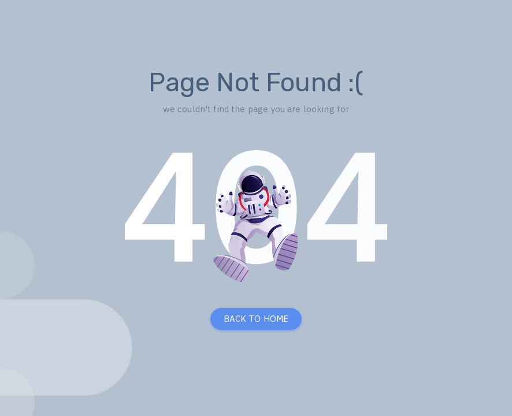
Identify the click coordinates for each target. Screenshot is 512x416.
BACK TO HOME (256, 318)
